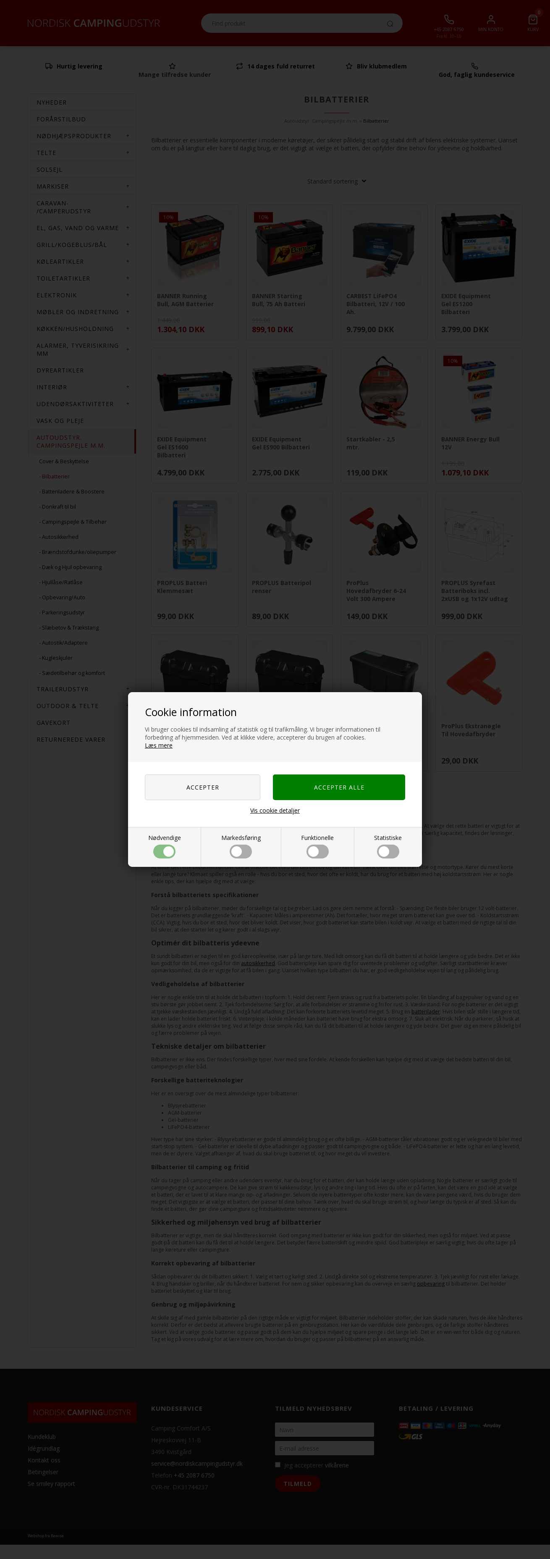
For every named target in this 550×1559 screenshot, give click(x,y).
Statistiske (388, 846)
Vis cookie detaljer (275, 810)
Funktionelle (317, 846)
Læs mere (159, 745)
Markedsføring (241, 846)
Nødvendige (164, 846)
